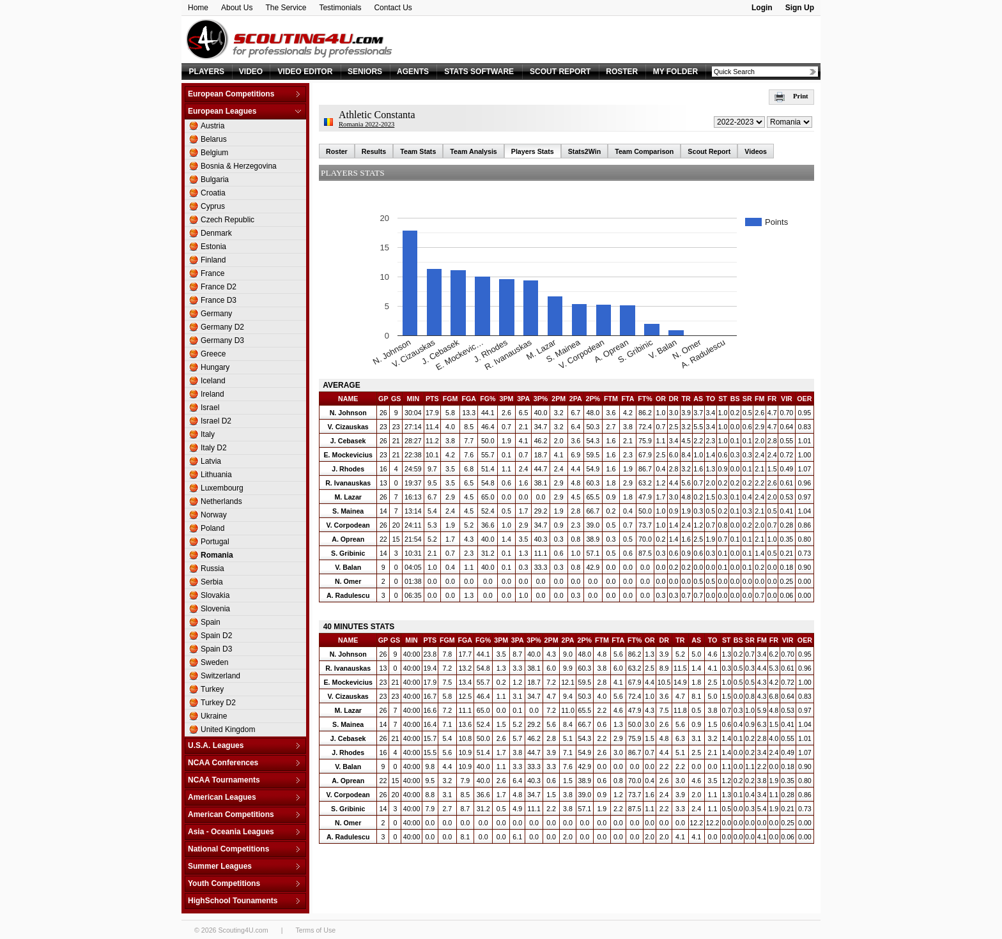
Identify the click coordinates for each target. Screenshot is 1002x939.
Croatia (213, 192)
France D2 (218, 286)
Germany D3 (222, 340)
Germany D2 (222, 327)
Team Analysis (473, 151)
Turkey (212, 689)
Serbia (212, 581)
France (212, 273)
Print (791, 96)
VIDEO (251, 71)
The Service (285, 7)
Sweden (214, 662)
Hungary (215, 367)
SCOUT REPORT (560, 71)
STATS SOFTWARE (479, 71)
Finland (213, 260)
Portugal (215, 541)
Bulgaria (215, 179)
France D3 (218, 300)
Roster (337, 151)
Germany (216, 313)
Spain (210, 622)
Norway (214, 514)
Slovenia (215, 608)
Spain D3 (216, 649)
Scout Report (709, 151)
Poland (212, 528)
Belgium (214, 152)
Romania (217, 555)
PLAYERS (207, 71)
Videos (755, 151)
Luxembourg (222, 488)
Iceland (213, 380)
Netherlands (221, 501)
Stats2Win (584, 151)
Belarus (214, 139)
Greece (213, 353)
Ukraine (214, 716)
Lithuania (216, 474)
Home (198, 7)
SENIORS (365, 71)
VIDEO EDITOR (305, 71)
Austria (212, 125)
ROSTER (622, 71)
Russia (212, 568)
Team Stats (418, 151)
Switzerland (220, 675)
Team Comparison (644, 151)
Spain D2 (216, 635)
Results (374, 151)
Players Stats (532, 151)
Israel (210, 407)
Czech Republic (227, 219)
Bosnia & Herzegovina (239, 166)
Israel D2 (216, 420)
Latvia (211, 461)
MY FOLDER (675, 71)
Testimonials (340, 7)
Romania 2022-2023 (366, 124)
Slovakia (215, 595)
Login (762, 7)
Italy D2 (214, 447)
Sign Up (799, 7)
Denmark (216, 233)
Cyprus (213, 206)
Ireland (212, 394)
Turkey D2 (218, 702)
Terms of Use (315, 930)
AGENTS (413, 71)
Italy (208, 434)
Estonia (213, 246)
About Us (236, 7)
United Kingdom (228, 729)
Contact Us (393, 7)
